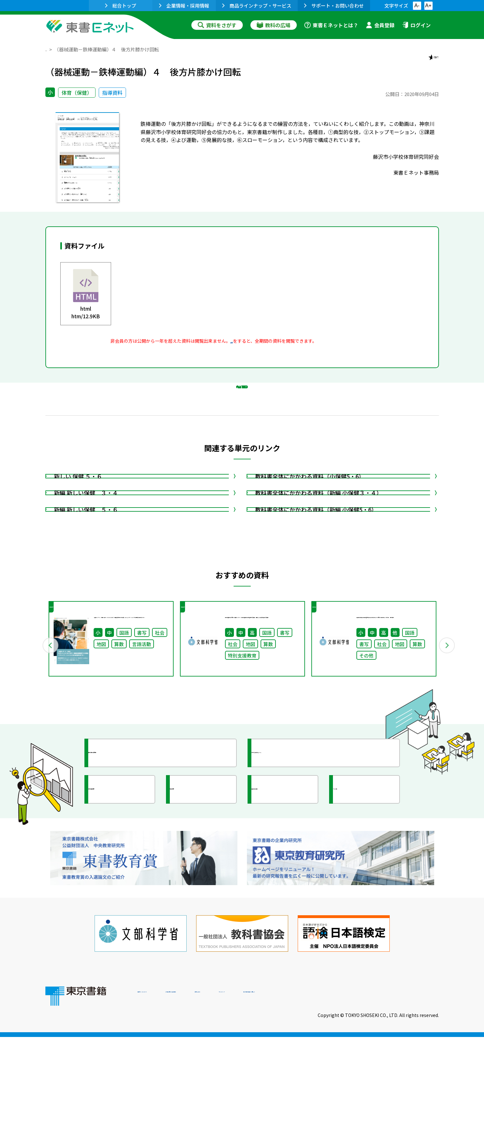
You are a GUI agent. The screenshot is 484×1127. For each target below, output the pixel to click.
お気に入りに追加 (411, 63)
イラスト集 (360, 908)
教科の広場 (273, 25)
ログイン (416, 25)
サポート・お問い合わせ (334, 5)
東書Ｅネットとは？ (331, 25)
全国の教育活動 (284, 908)
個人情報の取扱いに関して (408, 1084)
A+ (428, 5)
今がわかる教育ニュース (295, 871)
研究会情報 (196, 908)
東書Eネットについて (161, 1084)
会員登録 (380, 25)
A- (417, 5)
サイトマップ (344, 1084)
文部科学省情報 (121, 908)
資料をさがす (217, 25)
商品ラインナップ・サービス (256, 5)
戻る (242, 419)
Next (448, 751)
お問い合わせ (295, 1084)
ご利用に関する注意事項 (233, 1084)
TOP (50, 49)
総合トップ (120, 5)
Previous (36, 751)
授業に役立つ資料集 (126, 871)
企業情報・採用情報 (184, 5)
